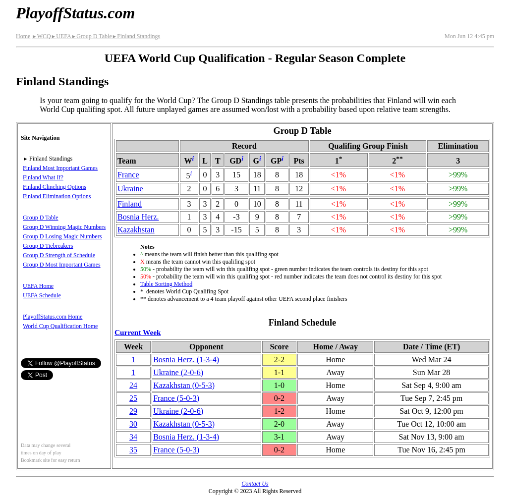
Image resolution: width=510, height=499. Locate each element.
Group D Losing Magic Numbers (62, 236)
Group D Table (91, 36)
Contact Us (254, 483)
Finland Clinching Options (54, 186)
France (128, 174)
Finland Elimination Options (57, 196)
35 (133, 449)
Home (23, 36)
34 (133, 437)
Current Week (137, 332)
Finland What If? (43, 177)
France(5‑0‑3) (176, 398)
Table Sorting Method (166, 283)
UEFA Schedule (42, 295)
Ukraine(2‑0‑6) (178, 372)
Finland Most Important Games (60, 168)
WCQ (41, 36)
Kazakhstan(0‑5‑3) (184, 385)
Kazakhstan (136, 229)
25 (133, 398)
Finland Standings (136, 36)
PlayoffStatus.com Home (52, 316)
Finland (129, 204)
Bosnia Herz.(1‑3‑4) (186, 359)
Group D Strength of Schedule (59, 255)
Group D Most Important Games (62, 264)
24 (133, 385)
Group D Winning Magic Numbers (64, 226)
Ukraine (130, 188)
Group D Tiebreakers (48, 245)
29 (133, 411)
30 (133, 424)
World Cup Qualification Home (60, 326)
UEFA (61, 36)
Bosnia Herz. (138, 217)
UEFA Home (38, 285)
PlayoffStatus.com (75, 13)
